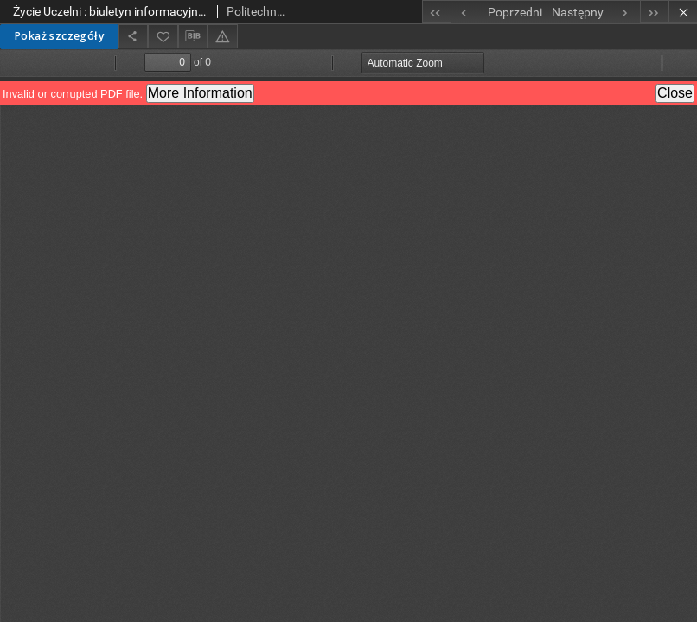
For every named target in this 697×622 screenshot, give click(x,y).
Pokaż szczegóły (59, 36)
